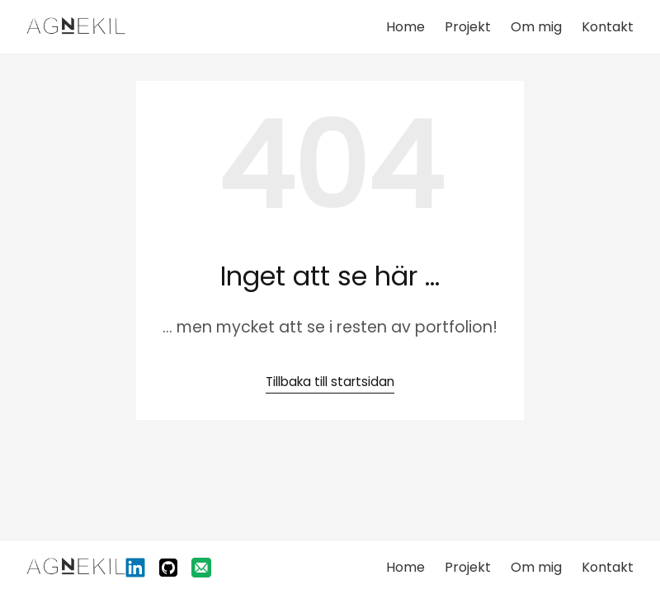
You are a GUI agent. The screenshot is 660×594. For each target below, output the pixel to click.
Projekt (468, 26)
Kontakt (608, 26)
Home (405, 26)
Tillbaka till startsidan (330, 381)
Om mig (536, 26)
